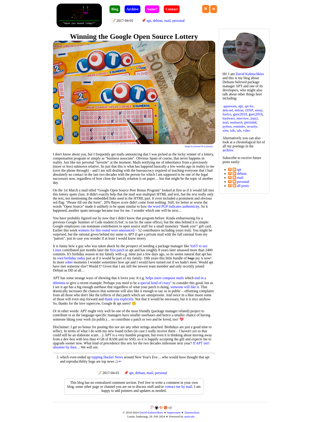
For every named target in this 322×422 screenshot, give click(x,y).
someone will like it (184, 287)
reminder (239, 126)
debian (157, 20)
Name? (152, 9)
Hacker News (113, 357)
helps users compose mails (165, 278)
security (252, 126)
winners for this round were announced (106, 230)
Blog (114, 9)
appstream (230, 106)
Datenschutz (192, 412)
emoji (258, 110)
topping (97, 357)
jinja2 (254, 118)
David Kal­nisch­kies (250, 74)
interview (242, 118)
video (246, 130)
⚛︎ (229, 169)
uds (239, 130)
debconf (228, 110)
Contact (172, 9)
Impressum (173, 412)
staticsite (189, 416)
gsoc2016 (256, 114)
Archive (132, 9)
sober (69, 262)
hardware (229, 118)
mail (167, 20)
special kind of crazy (155, 283)
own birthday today (71, 258)
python (227, 126)
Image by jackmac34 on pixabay (199, 146)
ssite (225, 130)
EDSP (249, 110)
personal (178, 20)
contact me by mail (178, 386)
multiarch (236, 122)
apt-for (248, 106)
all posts (241, 186)
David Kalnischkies (151, 412)
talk (232, 130)
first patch (117, 250)
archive (228, 150)
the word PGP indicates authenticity (173, 206)
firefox (227, 114)
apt (149, 20)
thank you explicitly (119, 299)
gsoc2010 (240, 114)
